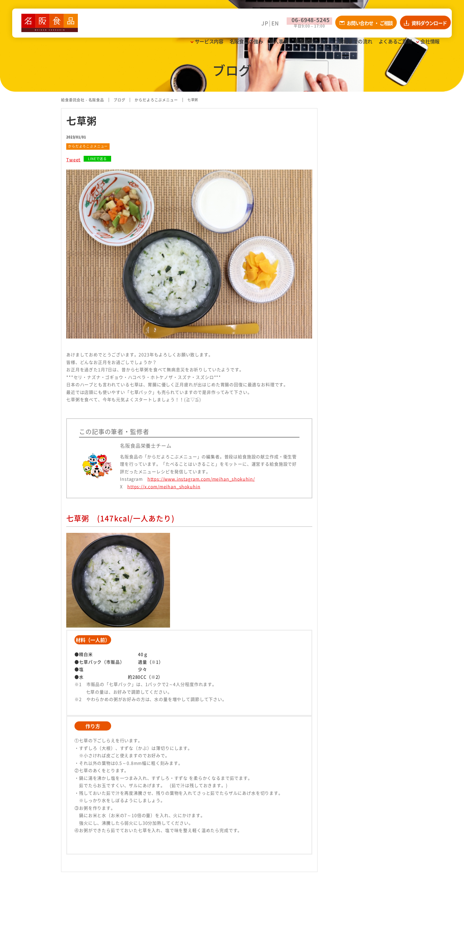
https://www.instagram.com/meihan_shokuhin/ (201, 479)
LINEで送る (97, 158)
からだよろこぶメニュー (88, 146)
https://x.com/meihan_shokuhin (163, 486)
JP (241, 27)
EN (252, 27)
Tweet (73, 159)
